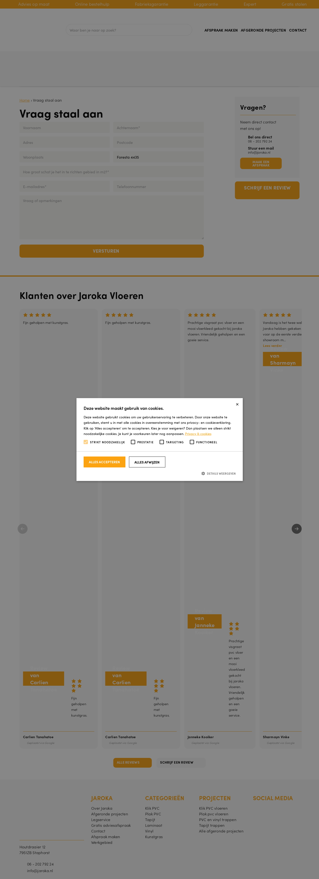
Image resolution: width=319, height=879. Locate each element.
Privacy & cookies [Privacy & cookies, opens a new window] (198, 433)
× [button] (237, 403)
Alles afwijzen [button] (147, 462)
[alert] (159, 439)
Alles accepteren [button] (104, 461)
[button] (160, 473)
